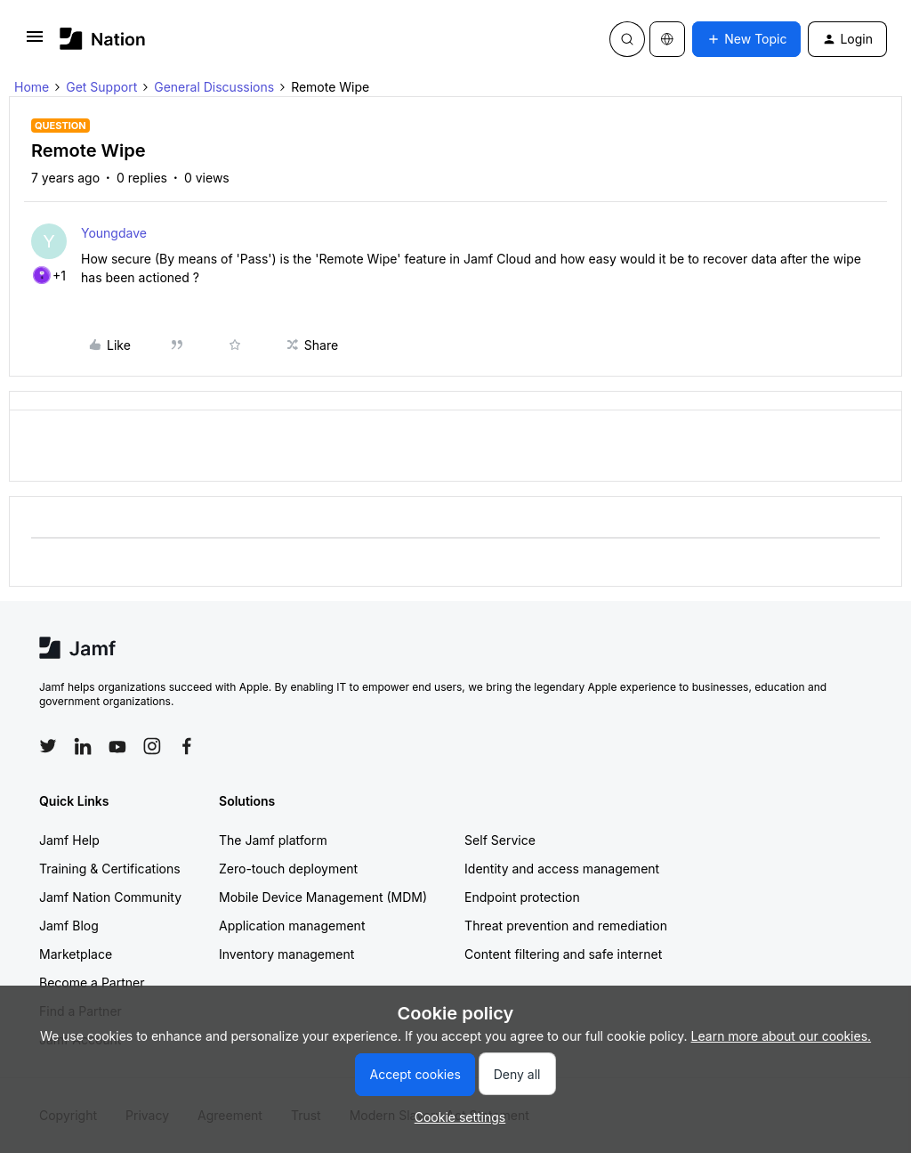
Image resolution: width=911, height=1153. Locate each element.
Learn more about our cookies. (781, 1035)
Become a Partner (91, 982)
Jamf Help (69, 840)
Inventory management (286, 954)
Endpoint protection (522, 897)
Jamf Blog (69, 925)
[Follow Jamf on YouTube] (117, 746)
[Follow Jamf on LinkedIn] (83, 746)
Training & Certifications (110, 868)
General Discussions (214, 86)
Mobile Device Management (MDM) (323, 897)
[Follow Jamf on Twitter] (48, 746)
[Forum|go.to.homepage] (103, 39)
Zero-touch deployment (288, 868)
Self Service (500, 840)
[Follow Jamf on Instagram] (152, 746)
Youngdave (114, 232)
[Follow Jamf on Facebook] (187, 746)
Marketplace (75, 954)
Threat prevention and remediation (565, 925)
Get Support (101, 86)
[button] (34, 42)
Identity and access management (561, 868)
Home (31, 86)
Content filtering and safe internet (563, 954)
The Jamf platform (273, 840)
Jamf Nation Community (110, 897)
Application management (292, 925)
